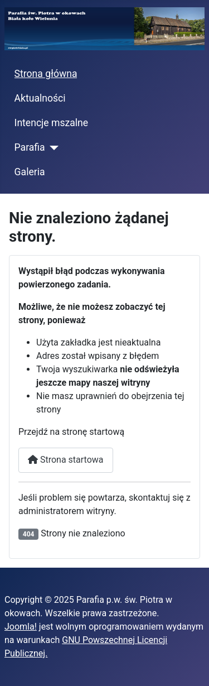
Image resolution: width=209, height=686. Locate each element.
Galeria (29, 172)
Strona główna (45, 73)
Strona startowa (66, 459)
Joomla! (20, 626)
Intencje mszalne (51, 122)
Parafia (29, 147)
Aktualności (40, 98)
